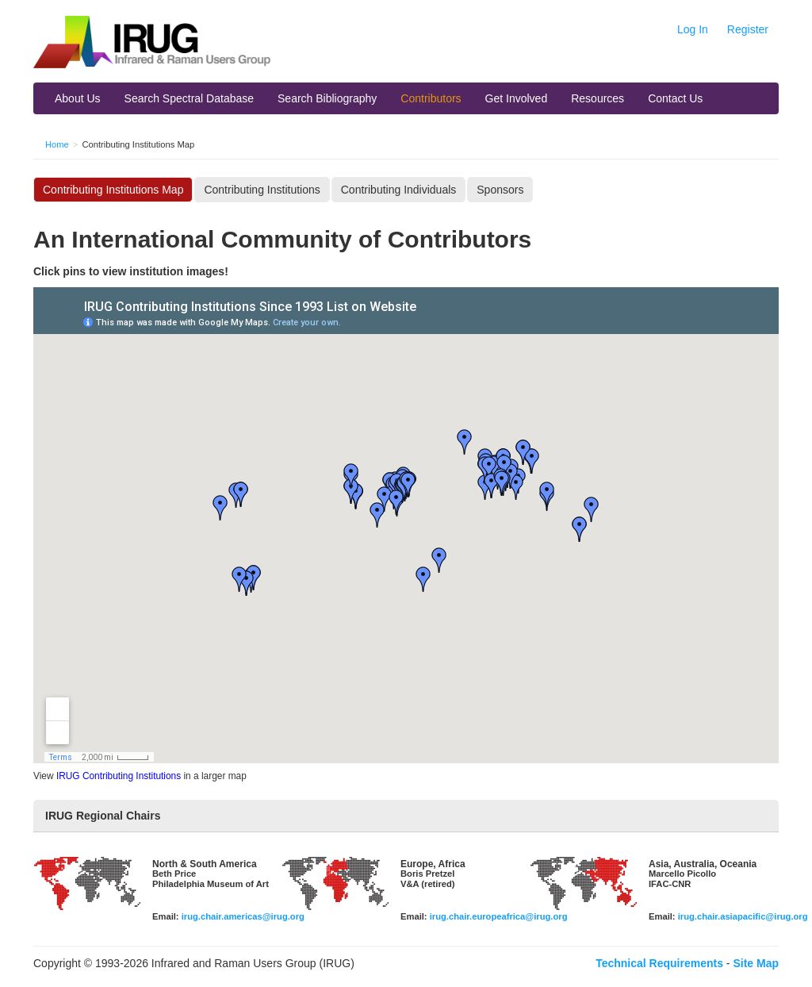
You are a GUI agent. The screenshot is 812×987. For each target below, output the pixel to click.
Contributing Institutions (262, 189)
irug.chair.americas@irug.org (243, 916)
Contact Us (675, 98)
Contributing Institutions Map (113, 189)
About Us (78, 98)
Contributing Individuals (399, 189)
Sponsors (500, 189)
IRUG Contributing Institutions (118, 776)
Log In (692, 29)
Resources (597, 98)
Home (57, 144)
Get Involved (516, 98)
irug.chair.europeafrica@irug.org (499, 916)
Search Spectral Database (189, 98)
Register (747, 29)
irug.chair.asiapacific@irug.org (743, 916)
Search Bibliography (327, 98)
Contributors (430, 98)
